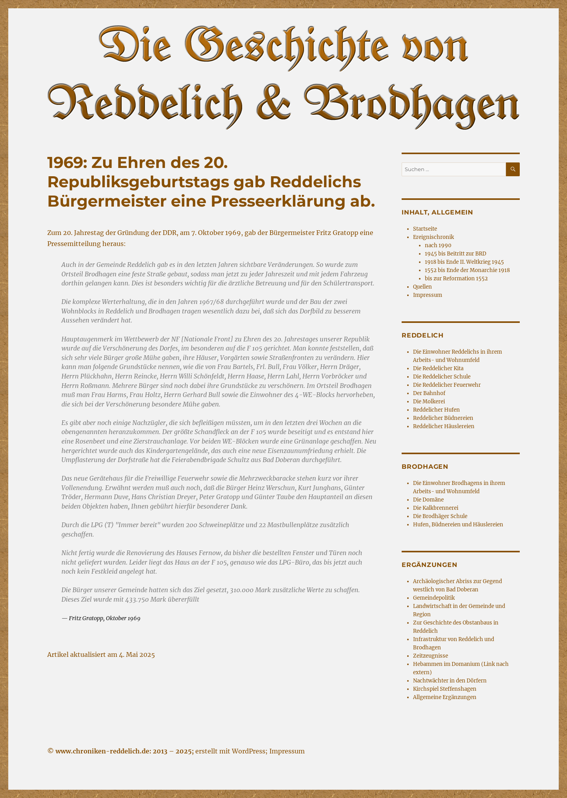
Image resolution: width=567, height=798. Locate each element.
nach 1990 (438, 245)
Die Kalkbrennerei (435, 508)
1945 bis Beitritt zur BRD (455, 253)
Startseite (425, 229)
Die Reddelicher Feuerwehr (447, 385)
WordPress (248, 751)
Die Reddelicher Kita (438, 368)
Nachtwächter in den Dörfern (450, 680)
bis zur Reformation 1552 (456, 278)
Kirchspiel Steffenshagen (444, 689)
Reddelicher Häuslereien (443, 426)
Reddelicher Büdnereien (443, 418)
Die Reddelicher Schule (442, 376)
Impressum (427, 295)
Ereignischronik (433, 237)
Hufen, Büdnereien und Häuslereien (458, 524)
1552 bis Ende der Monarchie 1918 (467, 270)
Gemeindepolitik (434, 598)
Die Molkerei (429, 401)
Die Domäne (428, 499)
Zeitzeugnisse (430, 656)
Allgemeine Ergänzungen (444, 697)
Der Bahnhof (429, 393)
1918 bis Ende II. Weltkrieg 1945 (464, 262)
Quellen (422, 286)
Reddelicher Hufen (436, 409)
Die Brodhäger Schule (440, 516)
